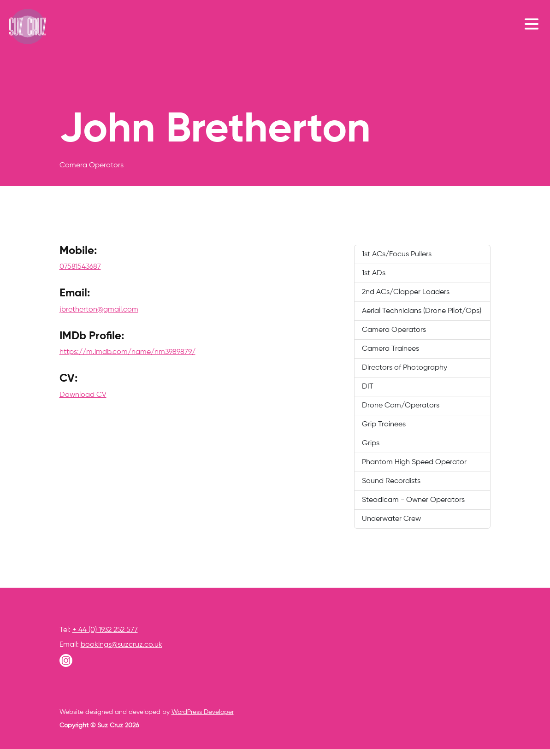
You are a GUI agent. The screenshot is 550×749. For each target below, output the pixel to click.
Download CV (82, 395)
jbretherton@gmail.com (98, 309)
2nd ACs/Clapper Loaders (405, 292)
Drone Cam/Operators (400, 405)
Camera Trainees (390, 349)
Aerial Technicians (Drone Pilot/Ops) (421, 311)
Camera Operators (394, 330)
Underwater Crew (391, 519)
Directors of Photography (404, 368)
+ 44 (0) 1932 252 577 (105, 630)
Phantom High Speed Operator (414, 462)
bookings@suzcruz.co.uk (121, 645)
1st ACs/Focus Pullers (397, 254)
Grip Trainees (384, 424)
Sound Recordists (391, 481)
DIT (367, 386)
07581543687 (80, 267)
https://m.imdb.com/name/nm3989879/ (127, 352)
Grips (370, 443)
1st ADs (373, 273)
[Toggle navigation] (534, 23)
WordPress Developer (203, 712)
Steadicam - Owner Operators (413, 500)
